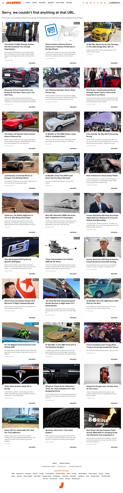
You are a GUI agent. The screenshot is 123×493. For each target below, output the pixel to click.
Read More (32, 63)
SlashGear (81, 476)
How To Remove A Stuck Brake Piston (102, 176)
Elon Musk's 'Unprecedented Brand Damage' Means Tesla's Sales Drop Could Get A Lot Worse (100, 92)
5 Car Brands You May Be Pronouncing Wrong (102, 135)
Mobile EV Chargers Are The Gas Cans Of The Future (102, 387)
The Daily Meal (105, 476)
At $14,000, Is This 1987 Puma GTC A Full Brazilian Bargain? (60, 346)
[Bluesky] (87, 2)
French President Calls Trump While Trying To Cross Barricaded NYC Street (102, 346)
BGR (13, 473)
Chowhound (19, 473)
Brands (51, 2)
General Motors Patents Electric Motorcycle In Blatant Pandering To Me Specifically (60, 46)
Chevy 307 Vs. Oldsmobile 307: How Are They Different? (19, 431)
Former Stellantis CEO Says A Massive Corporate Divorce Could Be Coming (102, 260)
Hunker (101, 473)
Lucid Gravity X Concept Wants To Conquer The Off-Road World (18, 177)
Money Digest (28, 476)
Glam (68, 473)
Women (67, 478)
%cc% (36, 23)
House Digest (93, 473)
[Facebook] (83, 2)
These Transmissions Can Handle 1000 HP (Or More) (59, 260)
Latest (27, 2)
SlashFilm (73, 476)
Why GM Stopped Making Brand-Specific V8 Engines (17, 260)
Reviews (42, 2)
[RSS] (105, 2)
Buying (69, 2)
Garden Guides (60, 473)
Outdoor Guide (46, 476)
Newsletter (114, 3)
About (54, 463)
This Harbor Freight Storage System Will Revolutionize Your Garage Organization (19, 46)
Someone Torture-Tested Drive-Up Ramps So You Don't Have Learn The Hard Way (19, 92)
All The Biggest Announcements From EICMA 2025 (20, 346)
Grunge (74, 473)
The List (45, 478)
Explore (35, 473)
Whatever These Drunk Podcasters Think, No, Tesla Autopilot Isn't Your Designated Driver (60, 388)
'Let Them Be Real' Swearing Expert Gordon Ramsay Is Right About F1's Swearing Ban (60, 303)
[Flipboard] (90, 2)
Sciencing (65, 476)
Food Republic (49, 473)
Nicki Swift (37, 476)
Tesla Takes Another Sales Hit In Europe (17, 387)
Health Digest (82, 473)
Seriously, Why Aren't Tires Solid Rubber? (59, 431)
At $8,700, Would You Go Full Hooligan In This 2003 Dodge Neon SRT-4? (102, 45)
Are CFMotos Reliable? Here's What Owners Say (60, 91)
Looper (13, 476)
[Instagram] (101, 2)
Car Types (60, 2)
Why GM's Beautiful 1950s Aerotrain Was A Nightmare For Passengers (60, 216)
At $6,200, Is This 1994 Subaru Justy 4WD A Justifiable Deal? (60, 135)
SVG (87, 476)
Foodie (41, 473)
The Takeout (53, 478)
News (34, 2)
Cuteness (28, 473)
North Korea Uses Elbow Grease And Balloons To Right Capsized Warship (19, 302)
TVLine (61, 478)
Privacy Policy (64, 463)
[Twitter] (94, 2)
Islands (107, 473)
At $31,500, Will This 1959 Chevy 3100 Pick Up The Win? (102, 302)
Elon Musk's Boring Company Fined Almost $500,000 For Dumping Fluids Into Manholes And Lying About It (101, 432)
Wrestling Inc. (76, 478)
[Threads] (98, 2)
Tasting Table (95, 476)
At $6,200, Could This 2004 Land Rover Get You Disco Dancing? (59, 177)
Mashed (19, 476)
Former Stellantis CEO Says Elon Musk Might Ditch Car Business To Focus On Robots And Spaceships (102, 217)
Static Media (51, 466)
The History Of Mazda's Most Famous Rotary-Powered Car (19, 135)
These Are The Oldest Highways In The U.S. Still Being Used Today (18, 216)
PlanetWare (56, 476)
